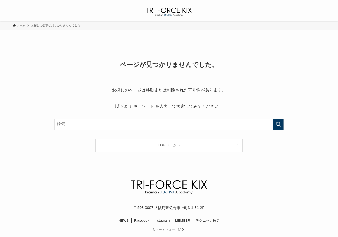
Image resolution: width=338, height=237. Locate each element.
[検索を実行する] (278, 124)
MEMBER (182, 220)
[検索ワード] (169, 124)
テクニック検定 (208, 220)
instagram (162, 220)
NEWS (123, 220)
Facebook (141, 220)
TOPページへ (169, 145)
